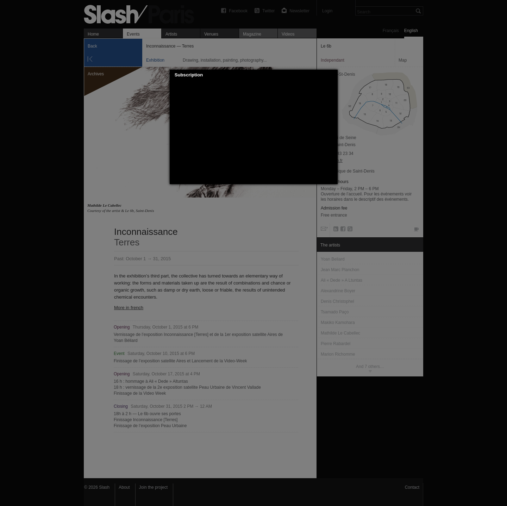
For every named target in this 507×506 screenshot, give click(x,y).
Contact (412, 487)
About (124, 487)
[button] (332, 75)
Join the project (153, 487)
